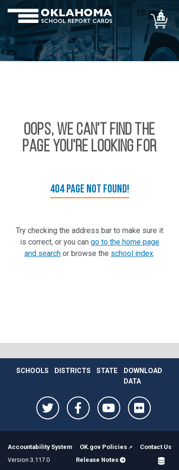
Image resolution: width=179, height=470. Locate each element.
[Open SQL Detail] (161, 460)
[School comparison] (159, 19)
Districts (72, 371)
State (107, 371)
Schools (32, 371)
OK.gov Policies (103, 446)
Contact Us (155, 446)
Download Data (143, 376)
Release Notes (101, 459)
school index (132, 253)
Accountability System (40, 446)
